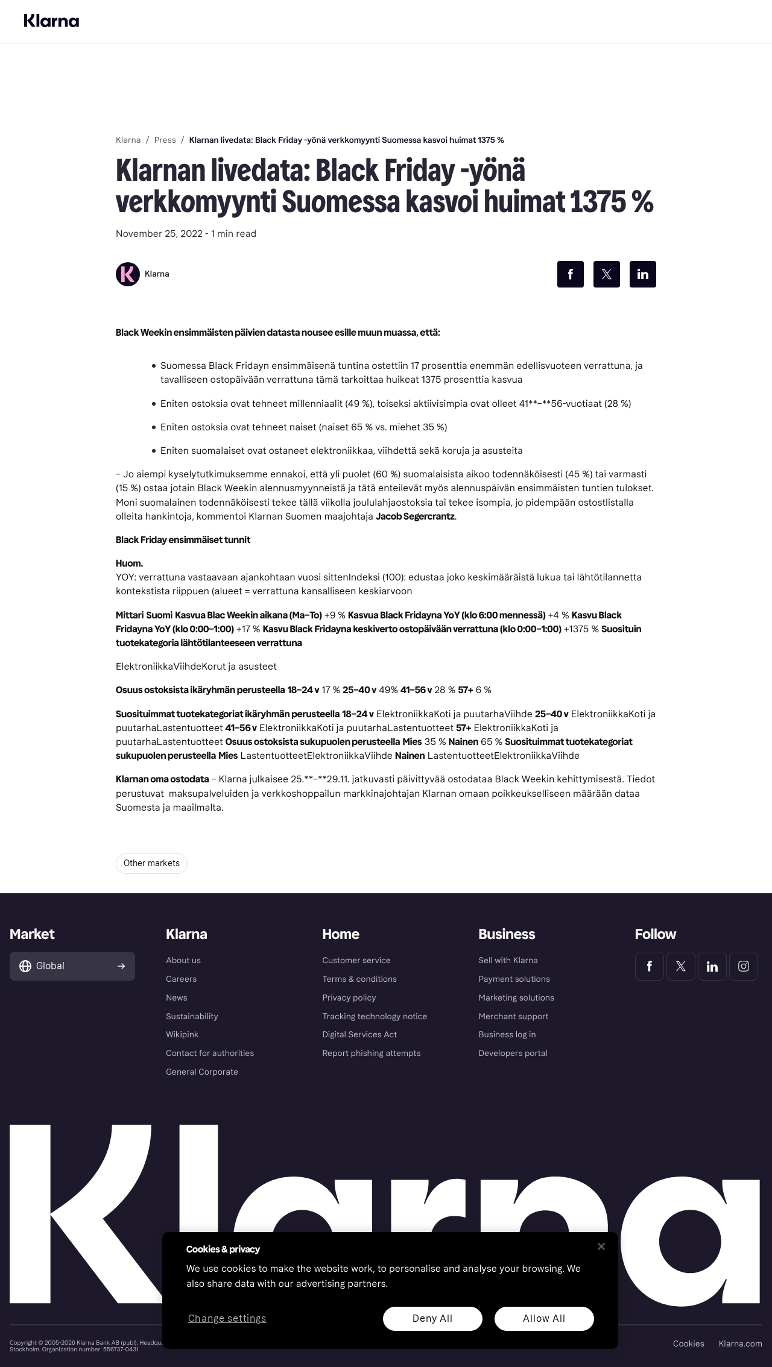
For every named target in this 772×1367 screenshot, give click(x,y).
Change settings (227, 1319)
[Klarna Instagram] (743, 966)
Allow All (544, 1318)
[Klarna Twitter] (680, 966)
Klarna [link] (128, 140)
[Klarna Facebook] (649, 966)
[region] (390, 1290)
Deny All (432, 1318)
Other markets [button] (152, 863)
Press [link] (165, 140)
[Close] (601, 1246)
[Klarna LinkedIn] (712, 966)
